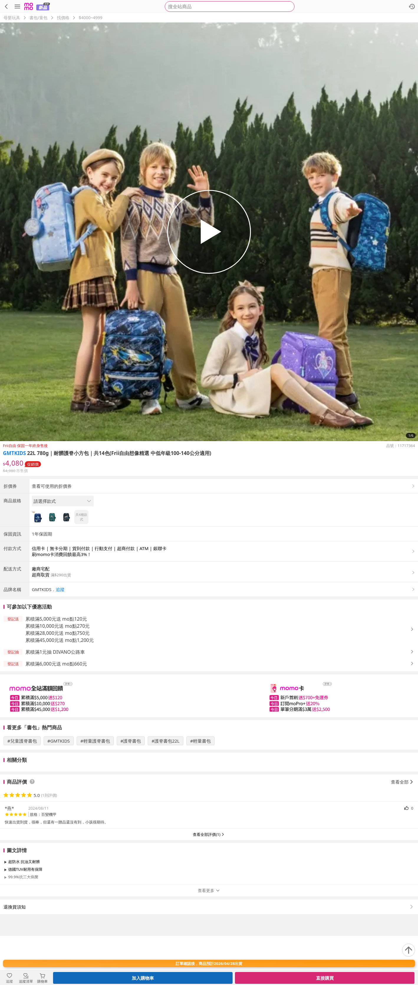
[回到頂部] (408, 950)
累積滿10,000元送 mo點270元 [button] (57, 675)
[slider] (209, 744)
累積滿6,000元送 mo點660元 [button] (56, 713)
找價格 (63, 17)
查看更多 (209, 939)
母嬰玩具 (12, 17)
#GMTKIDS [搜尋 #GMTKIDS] (58, 790)
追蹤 (60, 638)
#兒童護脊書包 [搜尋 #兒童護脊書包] (22, 790)
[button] (224, 638)
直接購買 (325, 978)
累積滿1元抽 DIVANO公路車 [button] (55, 701)
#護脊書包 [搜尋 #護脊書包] (131, 790)
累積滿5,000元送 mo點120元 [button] (56, 668)
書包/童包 (38, 17)
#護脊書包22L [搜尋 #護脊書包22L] (166, 790)
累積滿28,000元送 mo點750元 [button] (57, 682)
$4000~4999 (90, 17)
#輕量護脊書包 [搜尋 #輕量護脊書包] (95, 790)
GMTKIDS (14, 453)
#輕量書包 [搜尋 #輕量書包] (200, 790)
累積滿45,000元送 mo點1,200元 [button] (59, 689)
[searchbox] (229, 6)
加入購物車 (143, 978)
